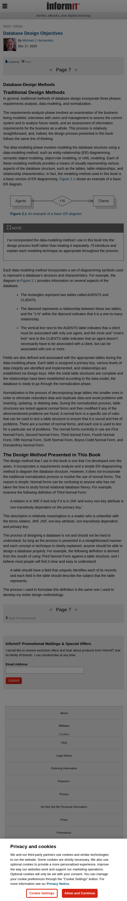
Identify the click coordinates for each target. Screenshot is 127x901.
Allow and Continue (79, 893)
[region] (63, 870)
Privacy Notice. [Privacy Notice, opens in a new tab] (58, 884)
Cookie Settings (41, 893)
